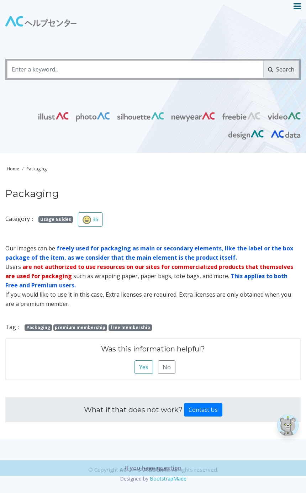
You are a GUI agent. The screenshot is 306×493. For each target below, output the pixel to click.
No (167, 367)
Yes (143, 367)
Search (281, 69)
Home (13, 169)
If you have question (153, 479)
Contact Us (203, 410)
